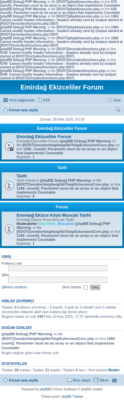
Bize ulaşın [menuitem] (82, 380)
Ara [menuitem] (119, 110)
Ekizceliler (47, 224)
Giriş (6, 257)
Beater (113, 370)
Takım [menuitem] (104, 380)
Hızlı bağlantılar (21, 100)
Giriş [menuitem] (117, 100)
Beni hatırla (75, 287)
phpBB (45, 389)
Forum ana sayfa (23, 380)
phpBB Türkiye (72, 396)
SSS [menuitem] (46, 100)
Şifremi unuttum (14, 287)
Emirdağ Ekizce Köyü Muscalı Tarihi (54, 215)
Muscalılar (66, 224)
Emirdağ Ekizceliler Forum (62, 128)
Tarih (61, 167)
